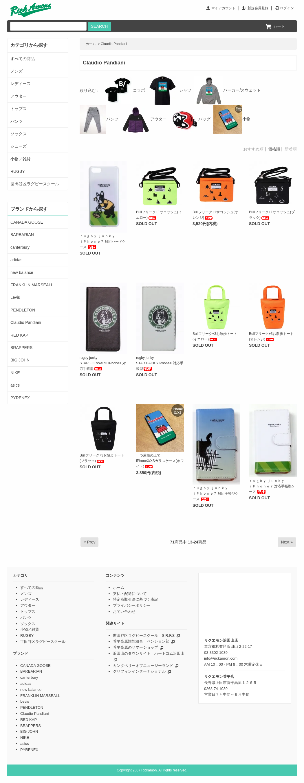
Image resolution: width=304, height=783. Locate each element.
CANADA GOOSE (26, 222)
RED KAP (19, 335)
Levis (15, 297)
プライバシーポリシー (132, 605)
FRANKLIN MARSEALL (31, 285)
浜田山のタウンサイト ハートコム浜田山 (148, 653)
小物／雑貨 (20, 159)
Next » (287, 542)
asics (15, 385)
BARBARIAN (22, 234)
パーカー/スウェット (227, 90)
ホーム (90, 44)
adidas (16, 259)
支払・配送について (130, 593)
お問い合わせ (124, 611)
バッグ (189, 119)
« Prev (89, 542)
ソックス (18, 133)
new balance (21, 272)
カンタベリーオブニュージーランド (143, 665)
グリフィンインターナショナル (139, 671)
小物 (231, 119)
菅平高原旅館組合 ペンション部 (141, 641)
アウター (143, 119)
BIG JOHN (20, 360)
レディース (20, 83)
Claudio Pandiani (114, 44)
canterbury (20, 247)
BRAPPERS (21, 347)
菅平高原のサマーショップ (135, 647)
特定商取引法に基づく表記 (135, 599)
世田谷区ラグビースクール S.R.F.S (144, 635)
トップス (18, 108)
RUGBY (17, 171)
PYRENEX (20, 398)
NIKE (15, 372)
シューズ (18, 146)
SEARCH (99, 26)
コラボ (124, 90)
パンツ (99, 119)
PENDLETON (22, 310)
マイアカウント (223, 8)
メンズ (16, 71)
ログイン (287, 8)
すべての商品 (22, 58)
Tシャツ (170, 90)
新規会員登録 (258, 8)
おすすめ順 (253, 149)
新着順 (291, 149)
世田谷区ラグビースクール (34, 183)
